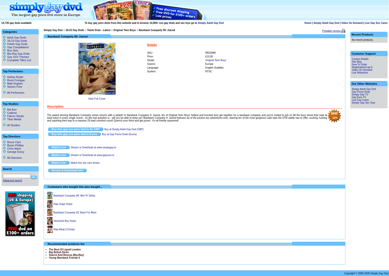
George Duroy (13, 151)
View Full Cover (97, 98)
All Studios (11, 125)
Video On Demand (352, 23)
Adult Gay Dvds (16, 37)
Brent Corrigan (14, 80)
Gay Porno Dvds (361, 91)
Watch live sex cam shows (85, 162)
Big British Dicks (59, 252)
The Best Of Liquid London (65, 249)
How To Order (359, 64)
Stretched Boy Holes (65, 221)
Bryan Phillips (13, 145)
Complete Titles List (17, 60)
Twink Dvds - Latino (98, 30)
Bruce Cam (12, 142)
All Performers (13, 92)
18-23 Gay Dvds (74, 30)
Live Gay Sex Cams (376, 23)
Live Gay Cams (360, 100)
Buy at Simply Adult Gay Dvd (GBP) (124, 129)
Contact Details (360, 59)
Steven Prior (12, 86)
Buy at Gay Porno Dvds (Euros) (119, 134)
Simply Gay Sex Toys (363, 102)
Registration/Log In (362, 67)
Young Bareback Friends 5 (64, 257)
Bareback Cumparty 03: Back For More (75, 212)
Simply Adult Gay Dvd (211, 23)
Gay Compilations (18, 47)
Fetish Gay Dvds (17, 43)
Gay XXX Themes (18, 56)
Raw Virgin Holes (63, 204)
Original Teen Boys (124, 30)
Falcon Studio (13, 116)
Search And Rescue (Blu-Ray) (66, 255)
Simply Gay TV (360, 94)
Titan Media (12, 119)
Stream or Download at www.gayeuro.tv (92, 155)
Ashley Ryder (13, 77)
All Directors (12, 157)
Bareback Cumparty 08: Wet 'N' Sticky (75, 195)
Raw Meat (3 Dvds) (64, 229)
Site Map (356, 61)
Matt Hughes (13, 83)
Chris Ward (12, 148)
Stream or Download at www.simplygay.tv (93, 147)
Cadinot (10, 112)
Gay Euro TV (359, 97)
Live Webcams (360, 72)
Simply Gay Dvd (53, 30)
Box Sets (12, 50)
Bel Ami (9, 109)
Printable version (331, 31)
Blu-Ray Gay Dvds (18, 53)
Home (307, 23)
